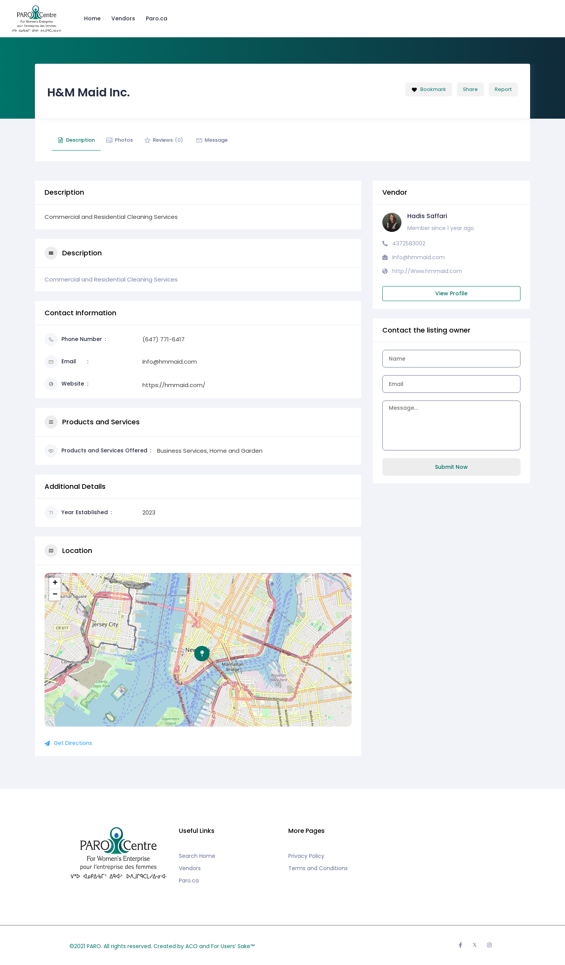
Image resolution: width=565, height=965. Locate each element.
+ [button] (55, 583)
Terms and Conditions (318, 868)
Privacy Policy (306, 856)
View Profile (451, 293)
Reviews (174, 140)
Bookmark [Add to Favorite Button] (428, 89)
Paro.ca (156, 18)
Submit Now (451, 467)
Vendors (123, 18)
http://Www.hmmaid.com (427, 271)
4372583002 (408, 243)
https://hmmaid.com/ (173, 385)
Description (78, 140)
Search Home (197, 856)
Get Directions (68, 743)
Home (92, 18)
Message (227, 140)
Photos (125, 140)
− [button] (55, 595)
